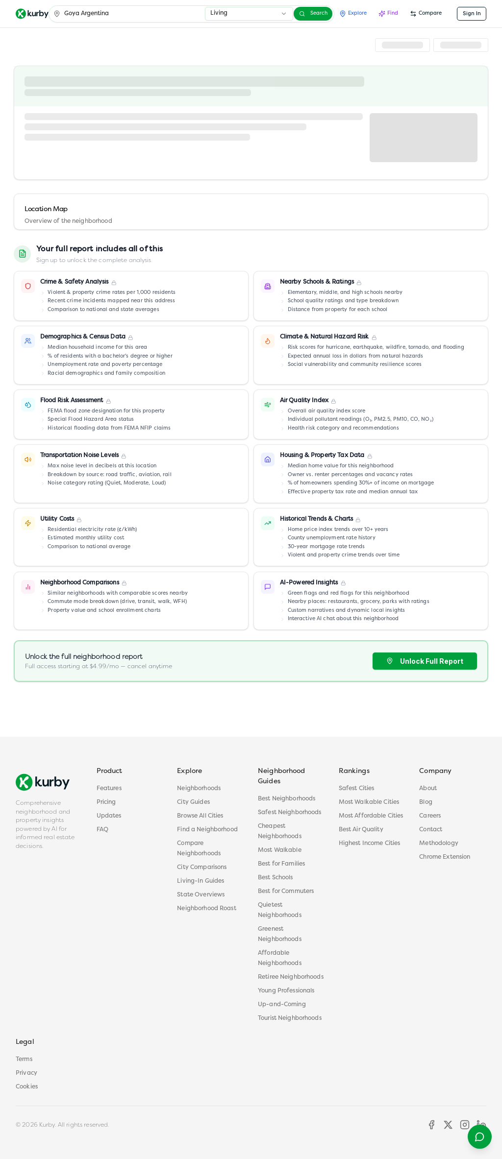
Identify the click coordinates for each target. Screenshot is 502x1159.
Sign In (472, 13)
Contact (430, 830)
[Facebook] (431, 1125)
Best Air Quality (361, 830)
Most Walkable (279, 850)
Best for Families (281, 864)
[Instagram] (465, 1125)
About (428, 789)
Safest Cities (357, 789)
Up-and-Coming (282, 1005)
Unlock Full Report (424, 661)
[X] (448, 1125)
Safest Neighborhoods (290, 813)
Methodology (438, 843)
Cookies (27, 1087)
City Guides (193, 802)
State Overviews (201, 895)
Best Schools (275, 878)
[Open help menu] (480, 1137)
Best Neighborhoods (286, 799)
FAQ (102, 830)
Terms (24, 1059)
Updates (109, 816)
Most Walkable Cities (369, 802)
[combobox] (249, 14)
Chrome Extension (444, 857)
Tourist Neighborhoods (290, 1018)
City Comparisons (201, 867)
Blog (425, 802)
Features (109, 789)
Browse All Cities (200, 816)
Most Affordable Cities (371, 816)
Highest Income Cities (370, 843)
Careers (430, 816)
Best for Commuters (286, 891)
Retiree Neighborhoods (291, 977)
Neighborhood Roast (206, 909)
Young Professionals (286, 991)
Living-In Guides (200, 881)
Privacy (26, 1073)
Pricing (106, 802)
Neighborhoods (199, 789)
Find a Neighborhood (207, 830)
